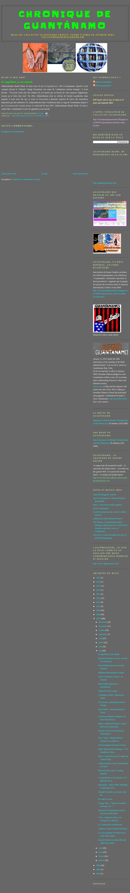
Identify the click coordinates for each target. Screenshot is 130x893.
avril (101, 848)
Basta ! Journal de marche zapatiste (107, 505)
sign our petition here (118, 399)
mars (101, 852)
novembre (103, 626)
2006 (98, 865)
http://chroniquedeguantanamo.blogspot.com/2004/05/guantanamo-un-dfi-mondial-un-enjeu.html (110, 293)
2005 (98, 869)
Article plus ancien (80, 174)
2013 (98, 594)
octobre (102, 630)
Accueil (44, 174)
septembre (103, 634)
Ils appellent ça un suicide (17, 82)
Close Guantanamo (101, 508)
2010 (98, 606)
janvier (102, 860)
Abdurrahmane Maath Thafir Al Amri (30, 116)
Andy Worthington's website (104, 494)
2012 (98, 598)
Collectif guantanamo (102, 85)
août (101, 638)
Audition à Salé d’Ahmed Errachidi (112, 829)
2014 (98, 590)
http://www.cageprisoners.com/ (106, 563)
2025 (98, 578)
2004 (98, 873)
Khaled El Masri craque (108, 691)
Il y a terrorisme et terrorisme (110, 825)
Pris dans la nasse (105, 799)
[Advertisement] (44, 152)
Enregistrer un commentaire (12, 131)
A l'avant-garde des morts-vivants (112, 745)
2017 (98, 586)
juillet (101, 642)
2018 (98, 582)
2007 (98, 618)
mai (100, 651)
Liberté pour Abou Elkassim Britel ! (107, 518)
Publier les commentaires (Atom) (26, 179)
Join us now (98, 386)
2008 (98, 614)
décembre (103, 622)
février (102, 856)
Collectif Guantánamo (103, 82)
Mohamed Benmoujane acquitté (111, 673)
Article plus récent (8, 174)
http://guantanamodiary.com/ (104, 183)
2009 (98, 610)
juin (100, 646)
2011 (98, 602)
